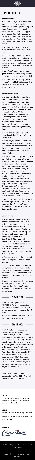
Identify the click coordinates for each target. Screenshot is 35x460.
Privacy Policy (20, 454)
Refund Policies (8, 454)
